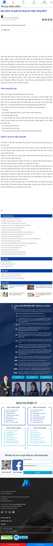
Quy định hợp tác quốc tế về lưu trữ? (10, 249)
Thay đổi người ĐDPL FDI (11, 434)
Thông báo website (36, 434)
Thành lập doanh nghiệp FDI (12, 430)
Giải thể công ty (9, 420)
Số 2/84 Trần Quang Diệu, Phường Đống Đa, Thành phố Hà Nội (15, 497)
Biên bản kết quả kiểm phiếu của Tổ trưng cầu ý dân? (13, 254)
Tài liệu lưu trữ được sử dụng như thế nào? (11, 229)
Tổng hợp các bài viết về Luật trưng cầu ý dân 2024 (13, 223)
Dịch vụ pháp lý (26, 403)
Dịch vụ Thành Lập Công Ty (12, 410)
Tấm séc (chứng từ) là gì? (7, 266)
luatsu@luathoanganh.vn (7, 500)
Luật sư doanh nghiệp (13, 428)
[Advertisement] (26, 44)
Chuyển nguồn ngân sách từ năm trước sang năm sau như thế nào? (43, 286)
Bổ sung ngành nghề (10, 439)
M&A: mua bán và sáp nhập (12, 422)
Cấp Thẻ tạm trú (36, 432)
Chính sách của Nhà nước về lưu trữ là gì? (11, 241)
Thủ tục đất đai (35, 415)
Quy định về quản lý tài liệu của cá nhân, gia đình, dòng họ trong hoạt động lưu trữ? (21, 238)
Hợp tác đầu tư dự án (37, 420)
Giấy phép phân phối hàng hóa (12, 441)
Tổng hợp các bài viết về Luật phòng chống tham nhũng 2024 (15, 225)
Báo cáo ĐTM (35, 411)
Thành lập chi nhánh (10, 413)
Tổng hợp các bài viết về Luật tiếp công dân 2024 (13, 227)
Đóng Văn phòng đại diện (11, 418)
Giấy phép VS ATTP (36, 439)
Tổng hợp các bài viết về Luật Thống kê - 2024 (12, 218)
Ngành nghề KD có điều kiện (12, 442)
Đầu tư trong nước (39, 407)
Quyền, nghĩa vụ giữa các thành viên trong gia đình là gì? (17, 293)
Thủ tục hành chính (10, 6)
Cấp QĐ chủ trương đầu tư (38, 410)
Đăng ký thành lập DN (11, 411)
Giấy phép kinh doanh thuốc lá (39, 442)
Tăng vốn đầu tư (9, 435)
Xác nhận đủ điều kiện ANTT (38, 437)
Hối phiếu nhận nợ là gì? (6, 261)
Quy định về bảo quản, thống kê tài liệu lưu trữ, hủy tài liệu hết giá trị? (17, 232)
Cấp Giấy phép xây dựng (37, 422)
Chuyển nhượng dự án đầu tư (38, 417)
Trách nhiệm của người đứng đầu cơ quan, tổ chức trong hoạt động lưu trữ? (19, 243)
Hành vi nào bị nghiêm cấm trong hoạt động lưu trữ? (13, 245)
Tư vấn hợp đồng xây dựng (38, 418)
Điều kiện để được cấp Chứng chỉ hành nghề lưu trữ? (13, 252)
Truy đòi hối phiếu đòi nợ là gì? (8, 264)
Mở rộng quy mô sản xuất (11, 437)
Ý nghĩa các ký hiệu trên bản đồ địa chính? (17, 286)
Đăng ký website (36, 435)
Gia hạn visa (35, 430)
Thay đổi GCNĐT (9, 432)
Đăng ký (37, 472)
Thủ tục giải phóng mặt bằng (38, 413)
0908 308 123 (5, 498)
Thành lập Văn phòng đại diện (12, 415)
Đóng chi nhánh (9, 417)
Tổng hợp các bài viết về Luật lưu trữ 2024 (11, 221)
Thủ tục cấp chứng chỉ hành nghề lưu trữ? (11, 247)
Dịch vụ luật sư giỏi (13, 407)
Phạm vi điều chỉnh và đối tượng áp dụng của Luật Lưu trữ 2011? (16, 234)
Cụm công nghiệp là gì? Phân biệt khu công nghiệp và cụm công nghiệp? (43, 294)
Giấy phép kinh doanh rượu (38, 441)
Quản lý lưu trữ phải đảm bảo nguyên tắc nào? (12, 236)
